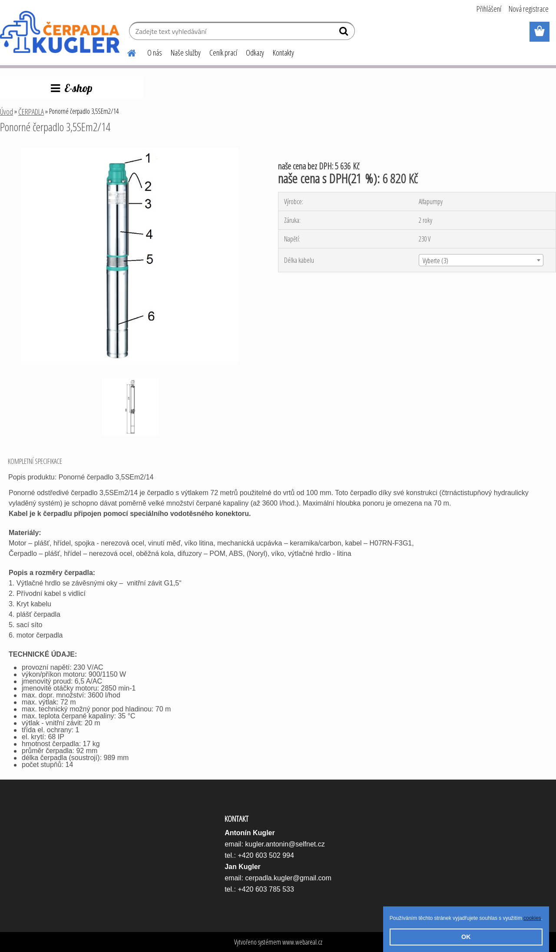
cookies (532, 918)
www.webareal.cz (302, 942)
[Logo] (59, 32)
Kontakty (283, 52)
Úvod (6, 111)
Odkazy (255, 52)
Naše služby (186, 52)
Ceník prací (223, 52)
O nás (154, 52)
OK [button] (466, 936)
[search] (344, 33)
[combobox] (481, 260)
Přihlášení (489, 8)
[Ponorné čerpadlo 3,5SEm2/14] (129, 150)
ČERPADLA (31, 111)
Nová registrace (529, 8)
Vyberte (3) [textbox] (435, 260)
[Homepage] (126, 52)
